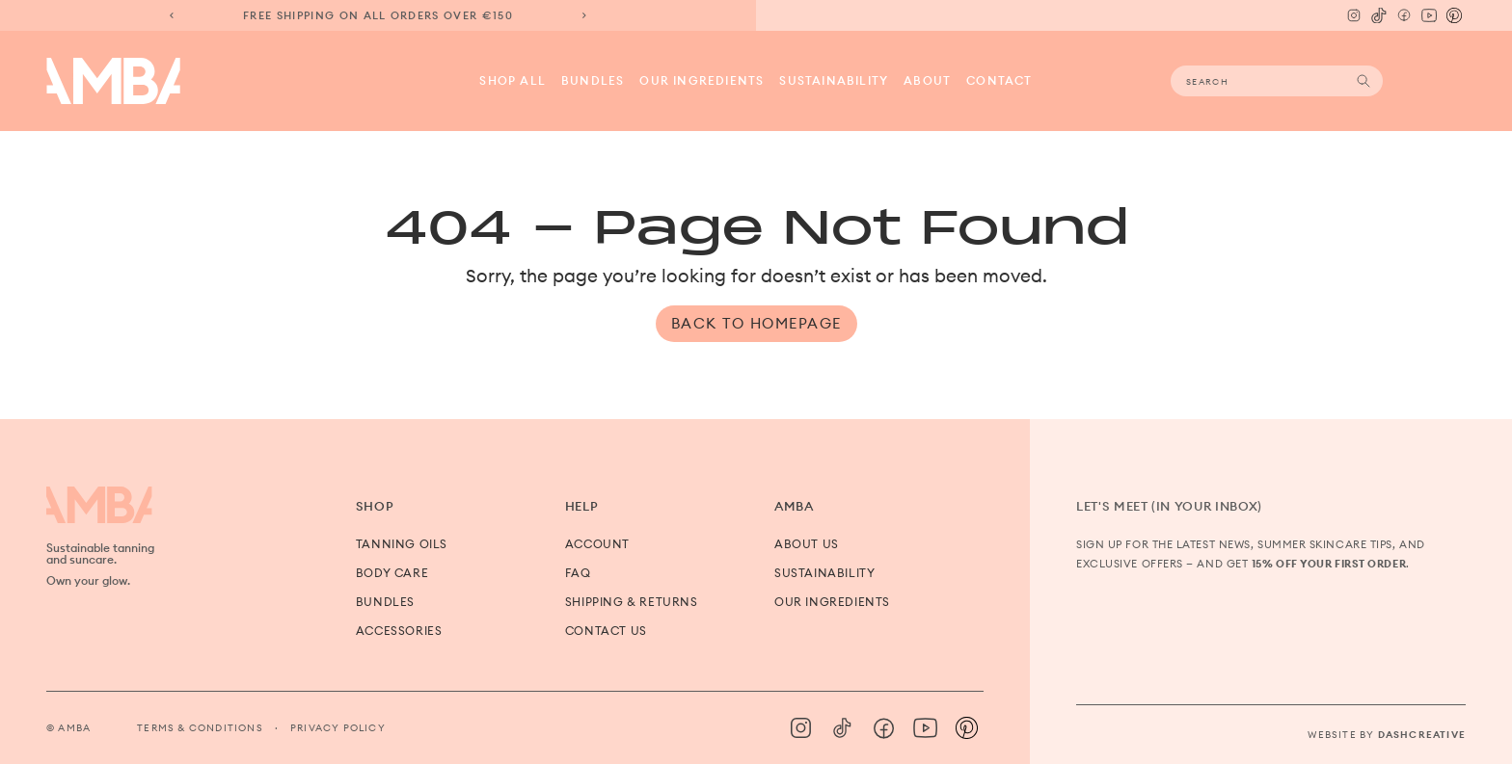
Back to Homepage (756, 323)
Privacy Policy (338, 728)
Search (1363, 80)
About (927, 80)
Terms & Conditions (200, 728)
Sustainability (833, 80)
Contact (999, 80)
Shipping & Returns (631, 601)
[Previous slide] (171, 15)
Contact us (606, 630)
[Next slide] (584, 15)
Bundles (592, 80)
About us (806, 544)
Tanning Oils (401, 544)
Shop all (512, 80)
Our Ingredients (701, 80)
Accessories (399, 630)
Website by (1387, 734)
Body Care (392, 573)
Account (597, 544)
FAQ (578, 573)
